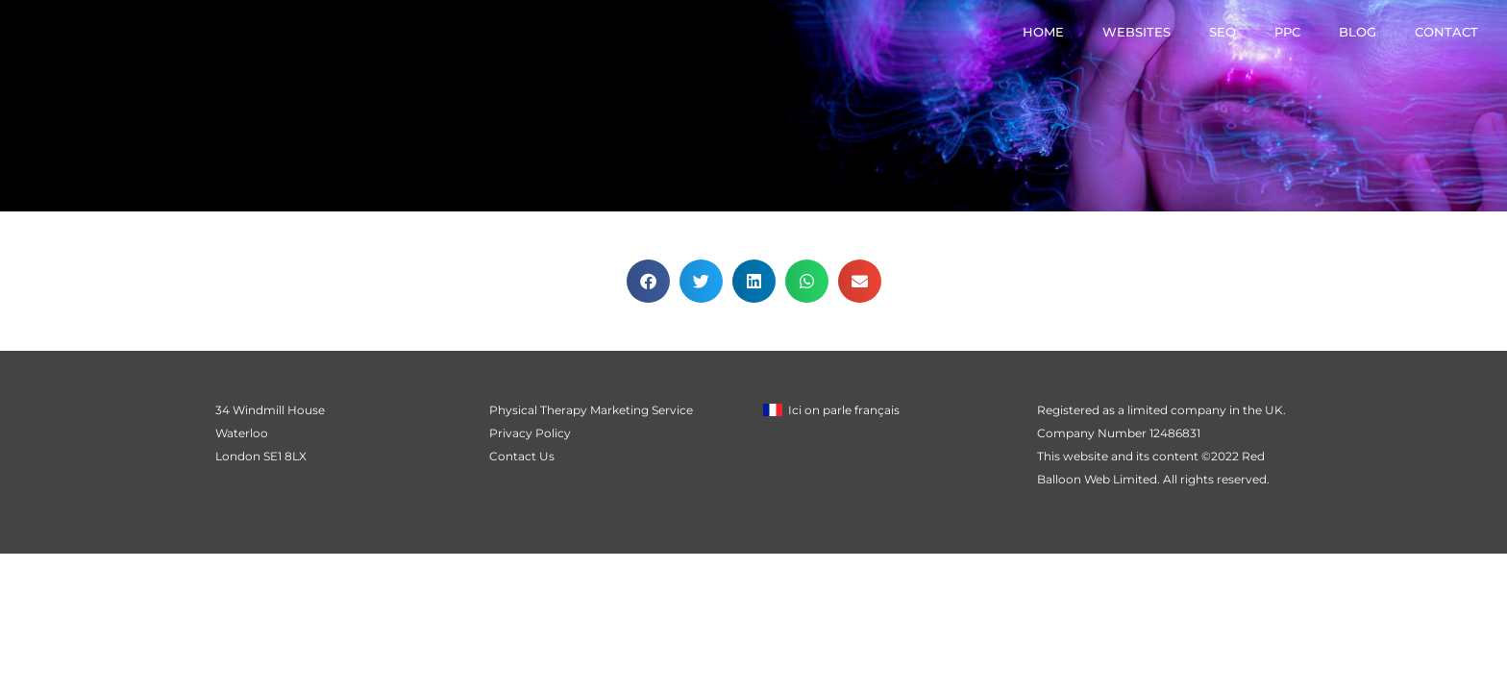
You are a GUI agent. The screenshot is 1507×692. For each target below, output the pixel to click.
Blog (1357, 31)
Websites (1136, 31)
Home (1043, 31)
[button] (648, 281)
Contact (1446, 31)
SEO (1222, 31)
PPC (1287, 31)
